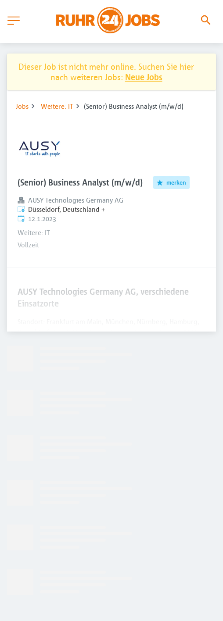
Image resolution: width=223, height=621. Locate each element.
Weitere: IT (57, 106)
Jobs (22, 106)
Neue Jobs (143, 76)
